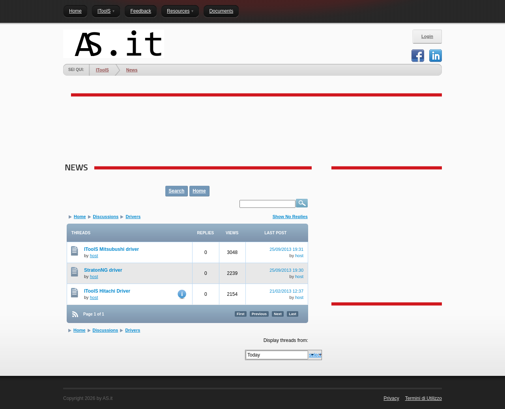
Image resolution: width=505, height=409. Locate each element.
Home (199, 191)
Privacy (391, 398)
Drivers (132, 216)
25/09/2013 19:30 (286, 270)
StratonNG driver (103, 270)
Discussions (106, 216)
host (94, 255)
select (315, 355)
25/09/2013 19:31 (286, 249)
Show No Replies (290, 216)
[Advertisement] (206, 128)
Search (176, 191)
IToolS (102, 69)
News (132, 69)
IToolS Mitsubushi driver (111, 249)
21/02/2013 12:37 (286, 291)
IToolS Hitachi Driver (107, 291)
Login (427, 36)
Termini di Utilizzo (423, 398)
